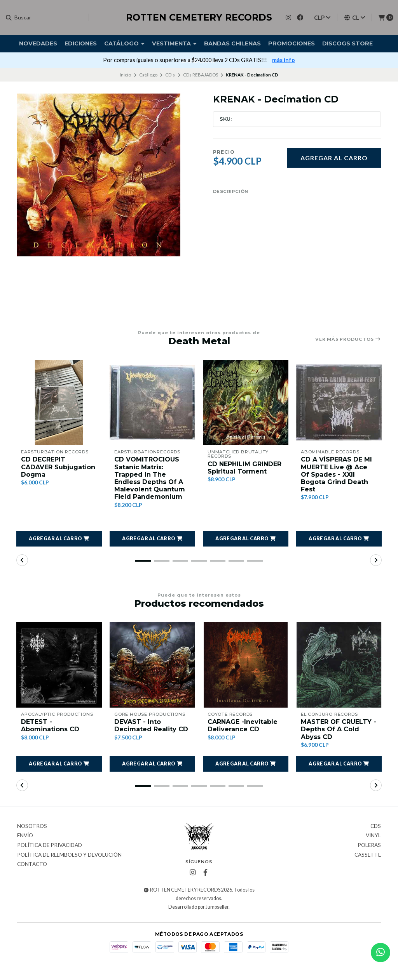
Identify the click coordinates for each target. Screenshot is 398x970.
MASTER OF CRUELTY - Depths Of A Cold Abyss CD (338, 729)
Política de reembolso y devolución (69, 855)
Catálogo (124, 43)
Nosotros (32, 826)
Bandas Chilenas (232, 43)
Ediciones (81, 43)
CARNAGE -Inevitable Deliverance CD (243, 725)
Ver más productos (348, 339)
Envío (25, 835)
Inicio (125, 74)
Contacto (32, 864)
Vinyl (373, 835)
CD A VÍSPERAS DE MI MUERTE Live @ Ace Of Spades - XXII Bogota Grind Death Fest (336, 474)
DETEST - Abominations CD (50, 725)
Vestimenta (174, 43)
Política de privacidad (49, 845)
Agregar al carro (334, 157)
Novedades (38, 43)
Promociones (291, 43)
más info (283, 60)
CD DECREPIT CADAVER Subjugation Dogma (58, 467)
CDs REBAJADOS (200, 74)
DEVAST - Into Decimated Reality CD (151, 725)
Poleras (369, 845)
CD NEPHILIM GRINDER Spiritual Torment (244, 467)
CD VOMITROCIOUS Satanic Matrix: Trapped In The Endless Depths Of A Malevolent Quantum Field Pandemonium (149, 478)
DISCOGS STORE (347, 43)
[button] (59, 539)
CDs (375, 826)
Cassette (367, 855)
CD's (170, 74)
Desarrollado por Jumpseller (198, 907)
